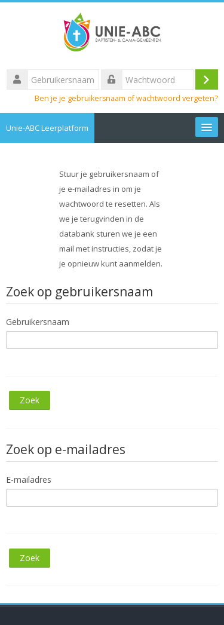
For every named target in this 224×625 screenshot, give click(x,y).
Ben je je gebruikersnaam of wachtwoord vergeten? (126, 98)
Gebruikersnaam (37, 321)
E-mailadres (28, 479)
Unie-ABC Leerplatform (47, 127)
